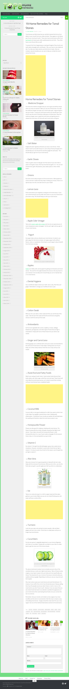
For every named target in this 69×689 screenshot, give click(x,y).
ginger (56, 609)
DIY (3, 96)
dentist (52, 609)
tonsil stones (34, 613)
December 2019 (7, 238)
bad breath (35, 609)
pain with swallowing (51, 611)
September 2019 (7, 247)
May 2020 (6, 222)
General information (8, 189)
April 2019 (6, 263)
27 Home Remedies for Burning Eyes (12, 132)
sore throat (58, 611)
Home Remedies (6, 13)
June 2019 (6, 257)
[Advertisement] (36, 75)
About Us (21, 678)
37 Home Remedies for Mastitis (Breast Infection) (30, 633)
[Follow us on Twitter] (21, 17)
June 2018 (6, 294)
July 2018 (6, 291)
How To (5, 198)
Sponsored (6, 205)
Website (28, 660)
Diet (5, 177)
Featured (6, 186)
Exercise (5, 183)
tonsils (39, 613)
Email (46, 656)
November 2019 (7, 241)
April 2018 (6, 300)
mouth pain (28, 611)
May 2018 (6, 297)
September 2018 (7, 284)
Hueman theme (19, 686)
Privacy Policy (47, 678)
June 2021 (6, 216)
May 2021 (6, 219)
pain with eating (43, 611)
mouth (59, 609)
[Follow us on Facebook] (18, 17)
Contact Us (32, 678)
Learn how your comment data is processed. (53, 670)
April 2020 (6, 225)
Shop (46, 13)
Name (28, 656)
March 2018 (6, 303)
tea (30, 613)
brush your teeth (41, 609)
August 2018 (6, 288)
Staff (26, 678)
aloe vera (30, 609)
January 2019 (6, 272)
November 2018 (7, 278)
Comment (29, 646)
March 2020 (6, 229)
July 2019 (6, 253)
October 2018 (7, 281)
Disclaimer (39, 678)
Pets (4, 146)
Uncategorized (7, 208)
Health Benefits (15, 13)
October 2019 (7, 244)
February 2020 (7, 232)
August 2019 (6, 250)
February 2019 (7, 269)
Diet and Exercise (25, 13)
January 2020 (6, 235)
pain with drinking (37, 611)
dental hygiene (47, 609)
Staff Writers (30, 31)
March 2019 (6, 266)
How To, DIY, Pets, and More (36, 13)
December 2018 (7, 275)
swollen (27, 613)
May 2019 (6, 260)
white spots (44, 613)
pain (32, 611)
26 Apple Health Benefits (9, 82)
